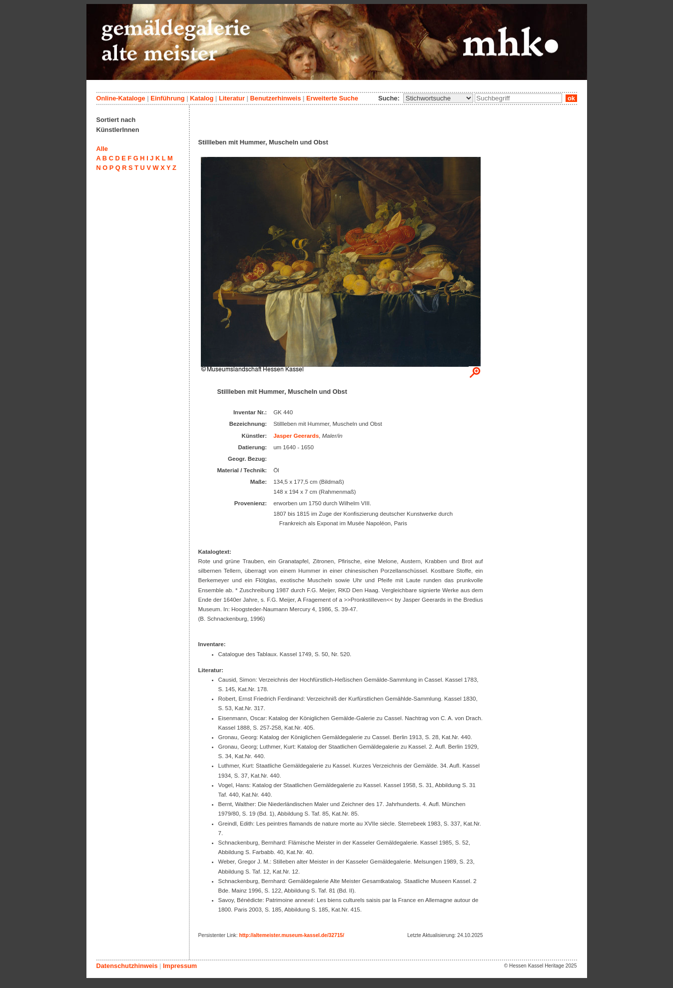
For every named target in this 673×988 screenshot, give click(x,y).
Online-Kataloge (120, 98)
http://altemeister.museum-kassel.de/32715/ (291, 935)
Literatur (232, 98)
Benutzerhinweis (275, 98)
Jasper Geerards (296, 436)
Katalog (201, 98)
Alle (102, 148)
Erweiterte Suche (332, 98)
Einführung (167, 98)
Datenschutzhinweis (127, 966)
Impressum (180, 966)
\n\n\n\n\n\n (438, 98)
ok (571, 98)
